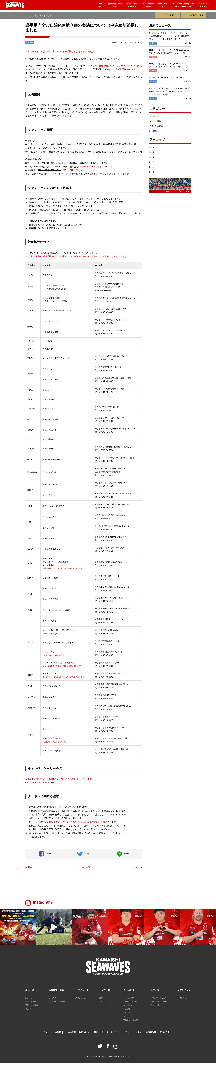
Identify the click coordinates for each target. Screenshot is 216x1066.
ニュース (100, 6)
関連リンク (98, 1035)
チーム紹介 (163, 6)
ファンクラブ (204, 6)
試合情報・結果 (115, 6)
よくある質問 (70, 1035)
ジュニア (126, 1015)
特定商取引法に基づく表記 (157, 1035)
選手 (101, 1000)
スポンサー (156, 992)
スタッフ (102, 1004)
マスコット (127, 1019)
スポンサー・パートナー (183, 6)
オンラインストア (196, 15)
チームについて (129, 1000)
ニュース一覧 (84, 870)
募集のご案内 (156, 1008)
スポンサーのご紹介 (159, 1000)
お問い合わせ (85, 1035)
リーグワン (53, 1000)
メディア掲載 (155, 124)
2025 (151, 150)
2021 (151, 170)
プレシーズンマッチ (57, 1004)
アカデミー (127, 1011)
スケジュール (132, 6)
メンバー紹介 (148, 6)
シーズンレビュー (130, 1008)
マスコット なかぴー (131, 1022)
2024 (151, 155)
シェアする (45, 856)
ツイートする (84, 856)
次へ (138, 870)
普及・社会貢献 (156, 129)
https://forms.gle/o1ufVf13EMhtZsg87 (43, 785)
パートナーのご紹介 (159, 1004)
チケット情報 (169, 15)
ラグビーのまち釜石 (52, 1035)
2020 (151, 174)
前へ (30, 870)
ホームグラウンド (130, 1004)
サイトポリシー (113, 1035)
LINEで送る (123, 856)
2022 (151, 165)
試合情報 (153, 134)
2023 (151, 160)
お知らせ (153, 119)
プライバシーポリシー (133, 1035)
